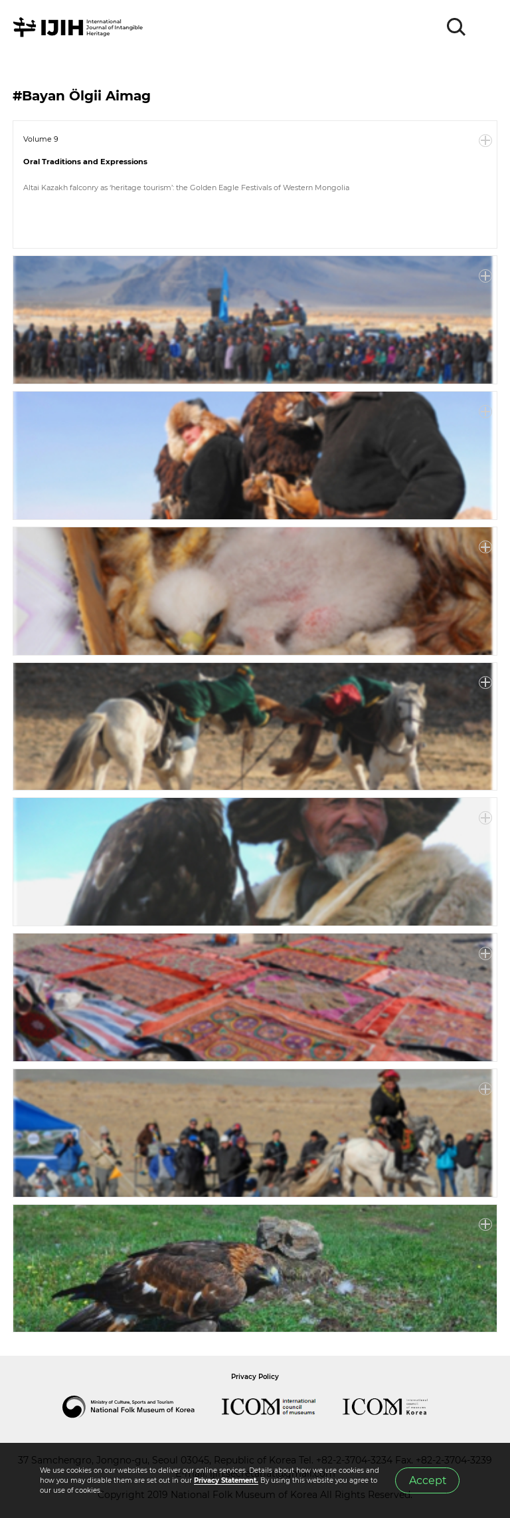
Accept (427, 1480)
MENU (487, 27)
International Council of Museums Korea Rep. (398, 1407)
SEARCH (457, 27)
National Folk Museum (142, 1407)
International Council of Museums (282, 1407)
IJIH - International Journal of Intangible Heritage (80, 27)
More (485, 141)
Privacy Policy (255, 1376)
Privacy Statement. (226, 1480)
